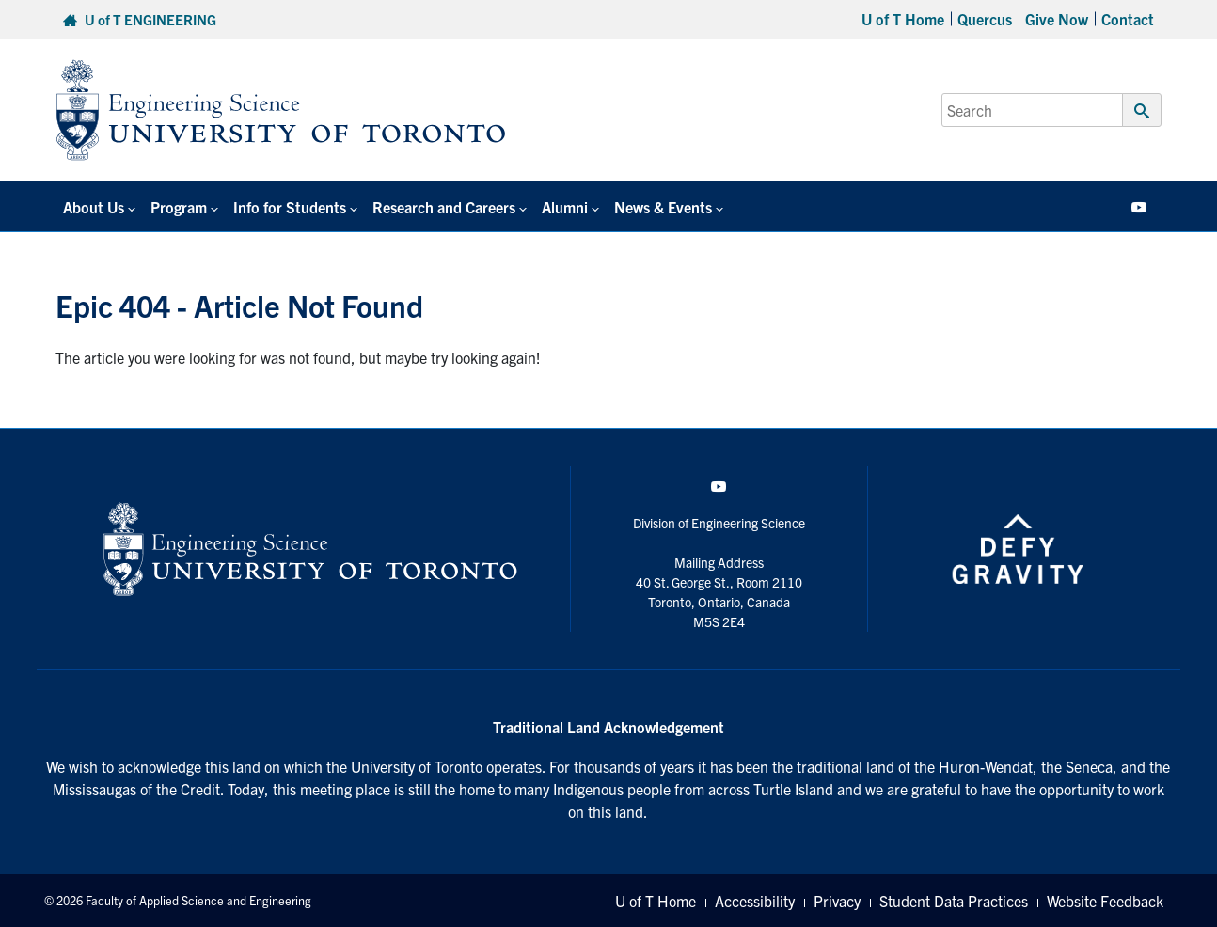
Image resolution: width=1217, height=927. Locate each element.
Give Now (1056, 18)
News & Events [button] (663, 206)
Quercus (984, 18)
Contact (1127, 18)
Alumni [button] (565, 206)
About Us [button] (93, 206)
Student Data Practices (953, 900)
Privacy (837, 900)
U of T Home (902, 18)
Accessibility (755, 900)
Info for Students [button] (289, 206)
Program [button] (178, 206)
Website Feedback (1105, 900)
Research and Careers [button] (443, 206)
